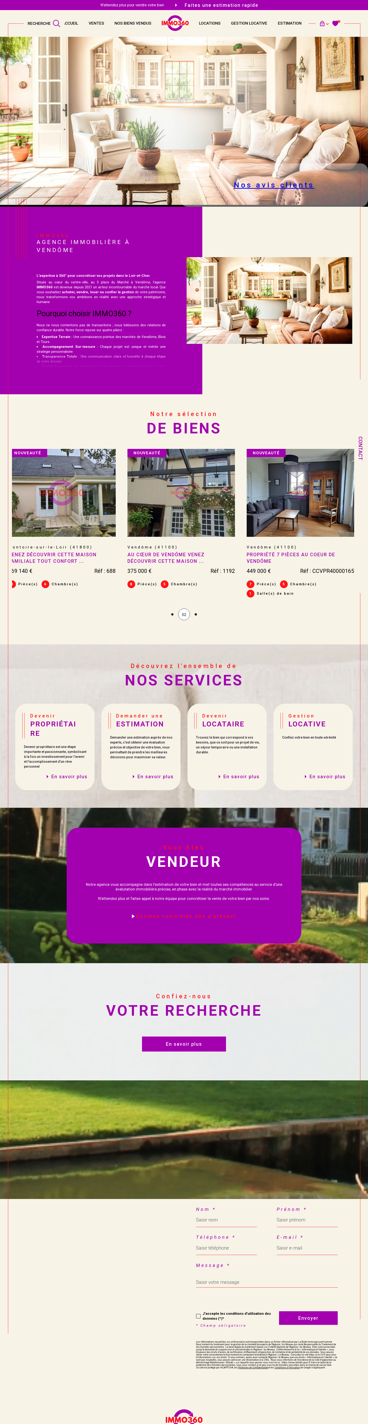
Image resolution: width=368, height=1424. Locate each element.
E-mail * (290, 1239)
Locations (210, 23)
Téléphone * (216, 1239)
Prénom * (292, 1211)
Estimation (290, 23)
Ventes (96, 23)
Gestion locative (249, 23)
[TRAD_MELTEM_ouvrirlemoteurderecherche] (44, 23)
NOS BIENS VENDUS (133, 23)
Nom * (206, 1211)
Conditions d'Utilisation (287, 1369)
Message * (213, 1267)
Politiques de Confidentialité (253, 1369)
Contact (360, 448)
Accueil (70, 23)
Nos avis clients (274, 185)
